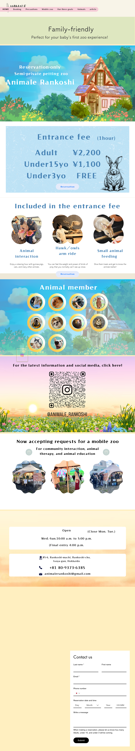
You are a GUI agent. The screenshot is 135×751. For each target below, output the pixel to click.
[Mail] (40, 574)
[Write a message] (99, 721)
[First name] (113, 669)
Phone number (79, 688)
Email (76, 676)
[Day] (76, 705)
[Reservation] (67, 187)
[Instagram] (22, 355)
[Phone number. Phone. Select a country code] (77, 693)
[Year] (107, 705)
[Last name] (85, 669)
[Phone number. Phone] (102, 693)
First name (106, 664)
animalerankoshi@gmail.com (67, 573)
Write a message (80, 712)
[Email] (99, 681)
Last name (78, 664)
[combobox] (93, 705)
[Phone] (40, 567)
